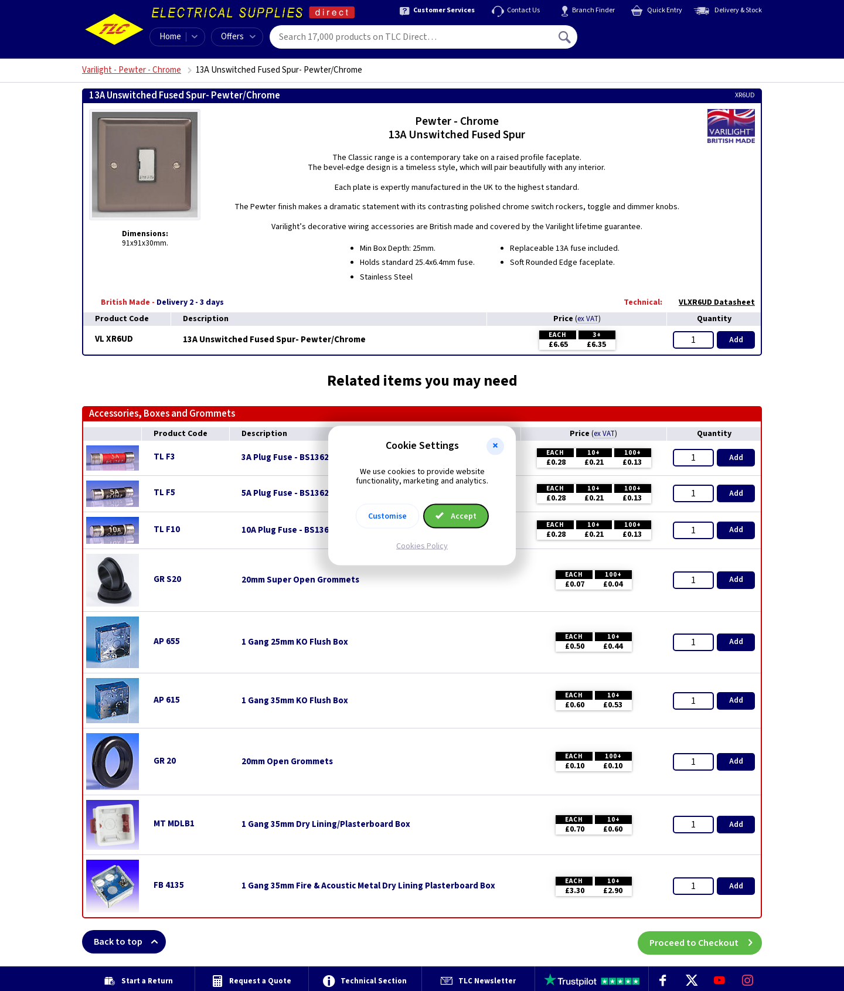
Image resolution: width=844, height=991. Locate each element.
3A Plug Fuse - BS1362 (285, 457)
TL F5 (164, 492)
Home (170, 36)
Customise (387, 516)
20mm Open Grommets (287, 762)
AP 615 (167, 700)
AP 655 (167, 641)
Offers (238, 36)
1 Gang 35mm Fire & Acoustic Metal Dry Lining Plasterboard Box (368, 886)
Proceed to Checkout (705, 941)
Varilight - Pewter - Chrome (131, 70)
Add (736, 340)
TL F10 (167, 529)
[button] (495, 446)
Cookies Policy (422, 546)
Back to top (130, 941)
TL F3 (164, 457)
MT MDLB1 (174, 824)
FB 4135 (169, 885)
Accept (456, 516)
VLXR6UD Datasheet (711, 302)
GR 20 (165, 761)
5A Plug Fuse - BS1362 (285, 493)
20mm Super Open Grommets (300, 580)
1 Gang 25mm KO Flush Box (294, 642)
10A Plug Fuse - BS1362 (287, 530)
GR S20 (167, 579)
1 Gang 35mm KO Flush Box (294, 701)
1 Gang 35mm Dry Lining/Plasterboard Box (325, 824)
